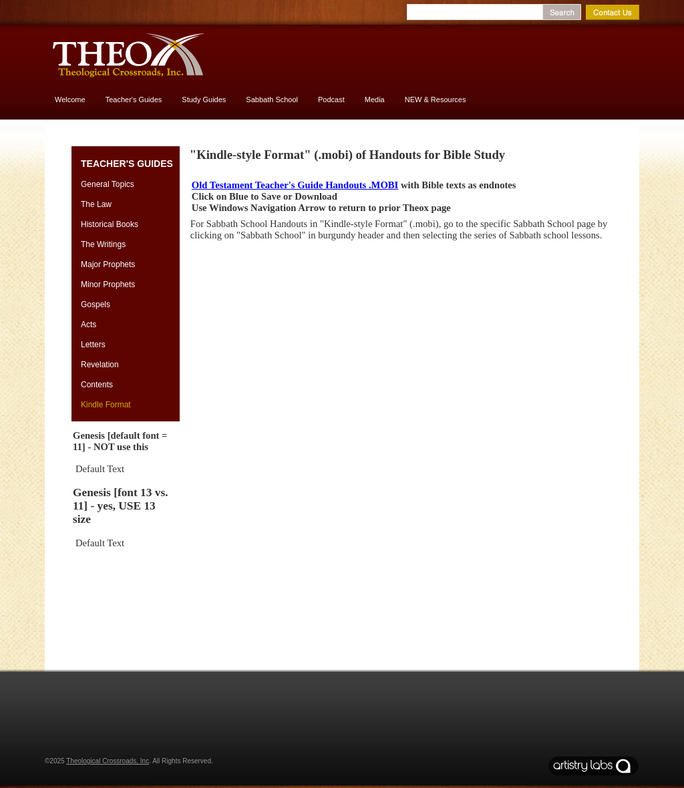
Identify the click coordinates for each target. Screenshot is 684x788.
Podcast (331, 99)
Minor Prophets (108, 284)
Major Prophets (108, 264)
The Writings (103, 244)
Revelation (100, 364)
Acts (88, 324)
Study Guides (204, 99)
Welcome (70, 99)
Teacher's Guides (134, 99)
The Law (96, 204)
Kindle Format (106, 404)
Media (375, 99)
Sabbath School (272, 99)
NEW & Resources (435, 99)
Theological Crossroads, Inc (107, 761)
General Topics (107, 184)
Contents (97, 384)
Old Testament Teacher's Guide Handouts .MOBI (295, 185)
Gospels (95, 304)
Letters (93, 344)
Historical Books (109, 224)
